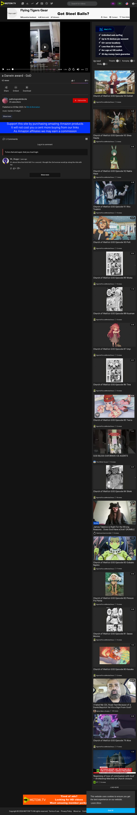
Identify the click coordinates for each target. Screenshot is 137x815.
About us (77, 811)
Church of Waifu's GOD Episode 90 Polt (111, 242)
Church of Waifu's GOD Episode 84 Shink (112, 491)
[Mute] (78, 69)
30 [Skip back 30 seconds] (69, 69)
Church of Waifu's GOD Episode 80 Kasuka (113, 669)
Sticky (99, 64)
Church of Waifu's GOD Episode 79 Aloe (112, 740)
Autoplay (125, 61)
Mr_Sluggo (14, 159)
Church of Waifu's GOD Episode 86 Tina (112, 384)
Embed (17, 89)
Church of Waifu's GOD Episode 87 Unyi (112, 349)
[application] (45, 47)
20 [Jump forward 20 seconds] (73, 69)
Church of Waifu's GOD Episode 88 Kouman (113, 313)
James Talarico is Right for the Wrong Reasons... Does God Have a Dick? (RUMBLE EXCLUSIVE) (114, 529)
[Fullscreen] (86, 69)
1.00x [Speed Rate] (65, 69)
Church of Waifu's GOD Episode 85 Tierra (112, 420)
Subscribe (80, 100)
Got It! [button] (110, 810)
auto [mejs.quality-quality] (82, 69)
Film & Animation (33, 107)
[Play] (3, 69)
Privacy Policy (66, 811)
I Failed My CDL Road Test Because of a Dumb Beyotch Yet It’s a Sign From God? (112, 706)
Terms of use (54, 811)
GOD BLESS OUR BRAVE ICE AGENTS (110, 456)
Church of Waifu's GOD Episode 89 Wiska (112, 277)
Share (6, 89)
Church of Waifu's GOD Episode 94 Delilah (113, 96)
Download (28, 89)
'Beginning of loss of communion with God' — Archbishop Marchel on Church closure (113, 777)
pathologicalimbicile (18, 99)
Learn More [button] (96, 803)
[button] (127, 3)
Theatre (112, 61)
